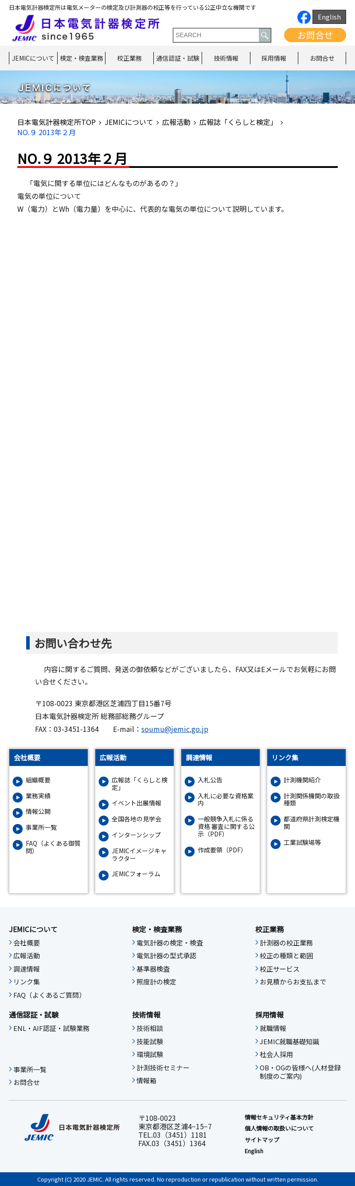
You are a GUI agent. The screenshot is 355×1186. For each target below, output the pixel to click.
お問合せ (315, 34)
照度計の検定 (156, 981)
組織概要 (38, 780)
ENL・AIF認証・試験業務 (51, 1028)
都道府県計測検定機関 (311, 822)
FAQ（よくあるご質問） (49, 995)
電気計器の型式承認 (166, 955)
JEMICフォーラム (136, 874)
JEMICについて (33, 58)
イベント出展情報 (136, 803)
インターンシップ (136, 835)
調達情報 (26, 968)
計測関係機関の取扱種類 (311, 799)
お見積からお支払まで (293, 981)
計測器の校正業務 (286, 942)
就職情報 (273, 1028)
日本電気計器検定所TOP (56, 121)
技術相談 (150, 1028)
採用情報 (273, 58)
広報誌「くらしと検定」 (238, 121)
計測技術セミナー (163, 1067)
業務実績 (38, 796)
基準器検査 (153, 968)
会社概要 (26, 942)
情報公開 (38, 811)
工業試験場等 (302, 842)
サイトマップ (262, 1139)
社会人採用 (276, 1054)
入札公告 (210, 780)
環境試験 (150, 1054)
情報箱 (146, 1080)
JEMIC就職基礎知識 (289, 1041)
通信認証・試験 (177, 58)
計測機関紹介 (302, 780)
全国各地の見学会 (136, 819)
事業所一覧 (41, 827)
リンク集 (26, 981)
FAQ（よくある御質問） (53, 847)
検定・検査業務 (81, 58)
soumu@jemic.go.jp (174, 728)
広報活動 (176, 121)
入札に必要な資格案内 (226, 799)
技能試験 (150, 1041)
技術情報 (226, 58)
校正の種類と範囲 (286, 955)
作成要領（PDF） (222, 850)
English (329, 16)
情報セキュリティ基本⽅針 (279, 1117)
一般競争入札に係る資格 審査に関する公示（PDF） (226, 826)
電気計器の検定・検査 (170, 942)
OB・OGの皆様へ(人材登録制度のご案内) (300, 1072)
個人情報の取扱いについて (279, 1128)
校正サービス (280, 968)
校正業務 (129, 58)
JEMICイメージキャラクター (139, 854)
